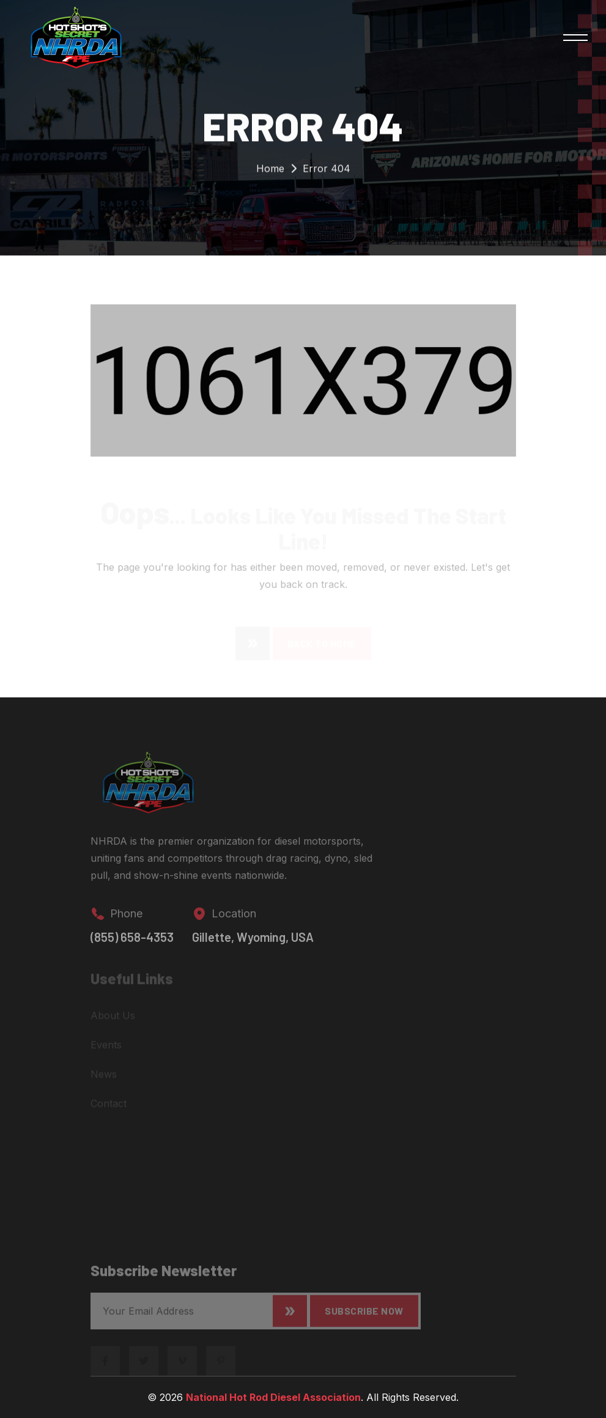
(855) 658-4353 (132, 943)
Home (270, 171)
